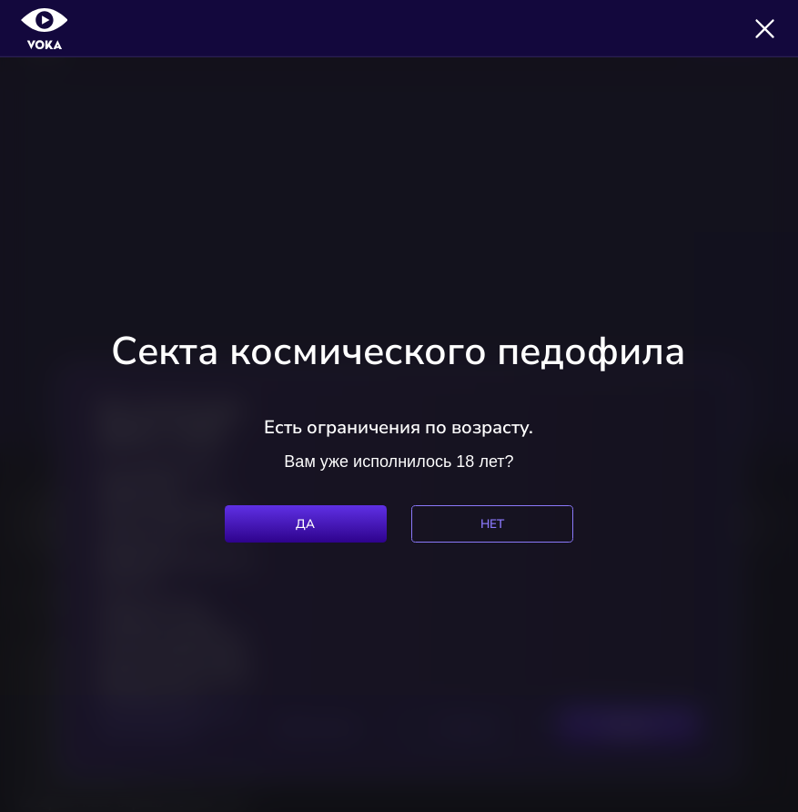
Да (306, 524)
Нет (492, 524)
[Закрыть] (765, 28)
